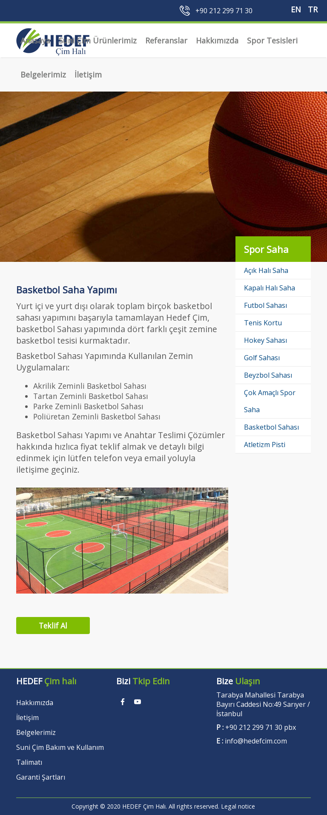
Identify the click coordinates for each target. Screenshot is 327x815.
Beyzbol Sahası (268, 375)
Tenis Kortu (263, 322)
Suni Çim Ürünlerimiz (98, 40)
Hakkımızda (217, 40)
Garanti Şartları (40, 777)
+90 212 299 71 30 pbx (260, 727)
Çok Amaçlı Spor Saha (269, 401)
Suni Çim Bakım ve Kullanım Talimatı (60, 755)
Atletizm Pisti (264, 444)
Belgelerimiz (43, 74)
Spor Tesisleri (272, 40)
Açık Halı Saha (266, 270)
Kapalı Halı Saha (269, 288)
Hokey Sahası (265, 340)
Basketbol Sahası (271, 427)
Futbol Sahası (265, 305)
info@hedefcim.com (256, 741)
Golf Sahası (262, 357)
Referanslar (166, 40)
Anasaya (35, 40)
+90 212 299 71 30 (223, 10)
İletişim (88, 74)
